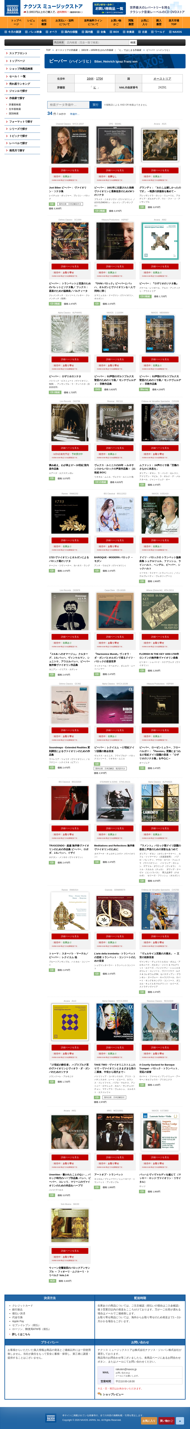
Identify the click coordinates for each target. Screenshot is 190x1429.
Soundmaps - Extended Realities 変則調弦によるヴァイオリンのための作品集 (69, 751)
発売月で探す (17, 150)
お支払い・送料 (64, 22)
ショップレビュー (113, 1394)
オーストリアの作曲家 (66, 50)
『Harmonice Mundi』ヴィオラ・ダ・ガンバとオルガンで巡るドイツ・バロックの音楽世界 (114, 658)
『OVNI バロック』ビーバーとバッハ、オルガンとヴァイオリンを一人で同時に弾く (114, 287)
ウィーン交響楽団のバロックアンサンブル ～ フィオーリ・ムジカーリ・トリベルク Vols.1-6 (69, 1271)
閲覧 (131, 22)
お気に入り (148, 1420)
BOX (116, 31)
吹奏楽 (130, 31)
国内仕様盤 (71, 31)
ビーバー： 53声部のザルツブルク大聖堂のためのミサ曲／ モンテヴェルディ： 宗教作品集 (115, 380)
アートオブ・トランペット (108, 1174)
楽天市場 (174, 22)
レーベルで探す (18, 143)
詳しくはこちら (21, 1334)
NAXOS (177, 31)
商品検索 (59, 42)
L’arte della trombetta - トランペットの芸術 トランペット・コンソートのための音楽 (115, 957)
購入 (158, 22)
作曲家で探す (17, 98)
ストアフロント (18, 53)
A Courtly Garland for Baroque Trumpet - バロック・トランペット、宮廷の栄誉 (159, 1068)
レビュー (31, 22)
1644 (90, 78)
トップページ (16, 22)
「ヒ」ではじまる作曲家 (129, 50)
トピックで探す (18, 135)
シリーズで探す (18, 128)
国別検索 (14, 113)
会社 (44, 22)
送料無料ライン (93, 22)
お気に (145, 22)
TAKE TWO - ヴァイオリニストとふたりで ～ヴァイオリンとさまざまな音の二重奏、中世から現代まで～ (115, 1068)
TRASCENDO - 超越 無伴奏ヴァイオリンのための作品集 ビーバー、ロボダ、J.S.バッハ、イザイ (69, 849)
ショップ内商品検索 (21, 68)
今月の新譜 (14, 31)
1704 (99, 78)
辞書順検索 (15, 104)
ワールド (160, 31)
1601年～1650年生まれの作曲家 (97, 50)
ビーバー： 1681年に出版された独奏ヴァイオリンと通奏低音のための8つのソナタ (114, 191)
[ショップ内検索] (97, 42)
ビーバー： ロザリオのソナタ (65, 376)
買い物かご (166, 1420)
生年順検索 (15, 109)
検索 (133, 42)
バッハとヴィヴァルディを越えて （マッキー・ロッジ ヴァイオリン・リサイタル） (160, 1178)
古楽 (144, 31)
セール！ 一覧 (17, 76)
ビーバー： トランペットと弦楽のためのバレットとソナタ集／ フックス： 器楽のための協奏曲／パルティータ (70, 287)
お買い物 (116, 22)
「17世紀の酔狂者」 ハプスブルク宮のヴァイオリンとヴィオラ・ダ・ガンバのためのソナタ (69, 1068)
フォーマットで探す (21, 121)
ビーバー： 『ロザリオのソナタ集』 (159, 283)
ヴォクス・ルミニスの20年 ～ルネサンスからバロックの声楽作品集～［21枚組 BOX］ (115, 469)
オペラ (53, 31)
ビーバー (158, 50)
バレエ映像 (35, 31)
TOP (48, 50)
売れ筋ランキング (19, 83)
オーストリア (162, 78)
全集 (103, 31)
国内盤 (89, 31)
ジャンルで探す (18, 90)
